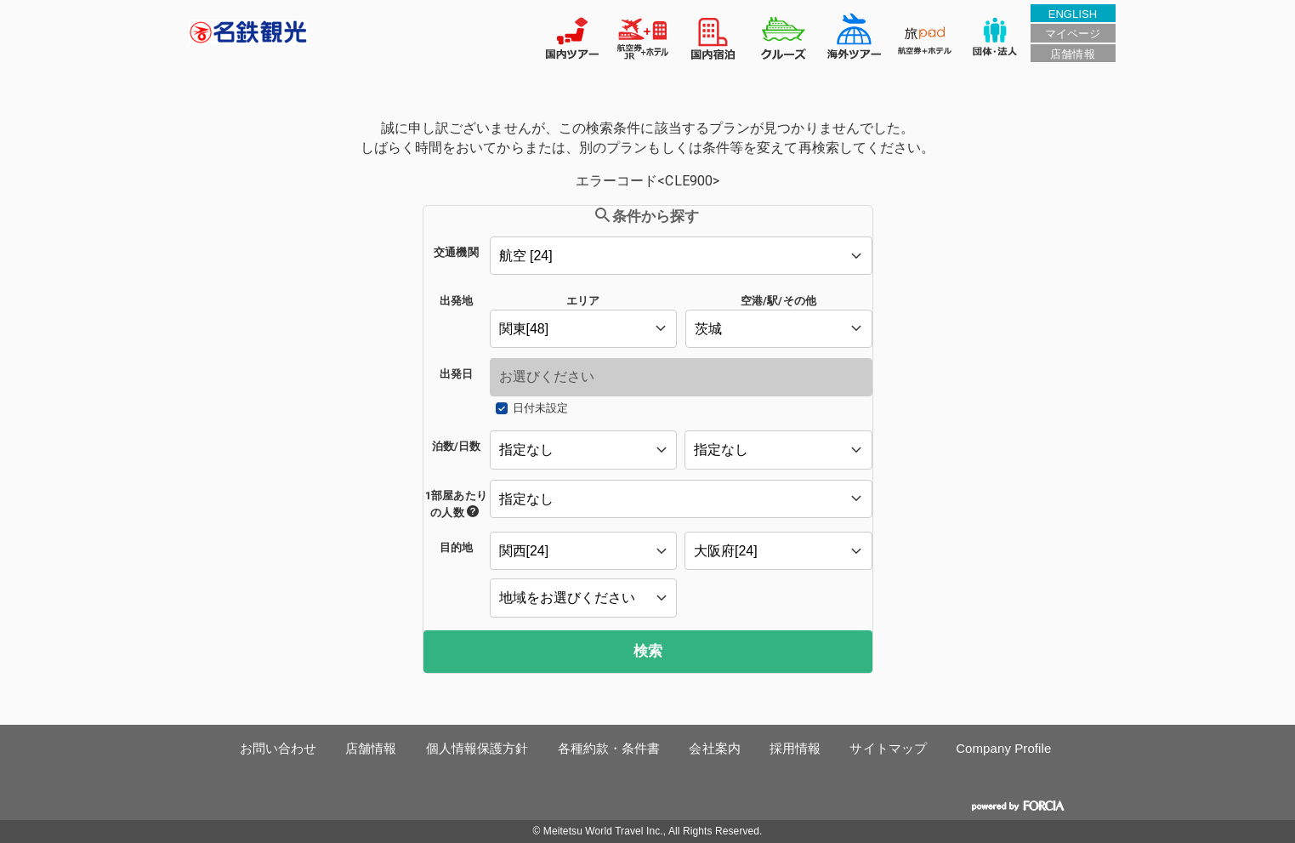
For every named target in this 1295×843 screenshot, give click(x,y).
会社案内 (714, 748)
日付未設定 (540, 408)
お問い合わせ (278, 748)
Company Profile (1003, 748)
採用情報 (795, 748)
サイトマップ (888, 748)
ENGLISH (1073, 14)
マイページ (1072, 33)
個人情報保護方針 (477, 748)
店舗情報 (1072, 54)
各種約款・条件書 (609, 748)
